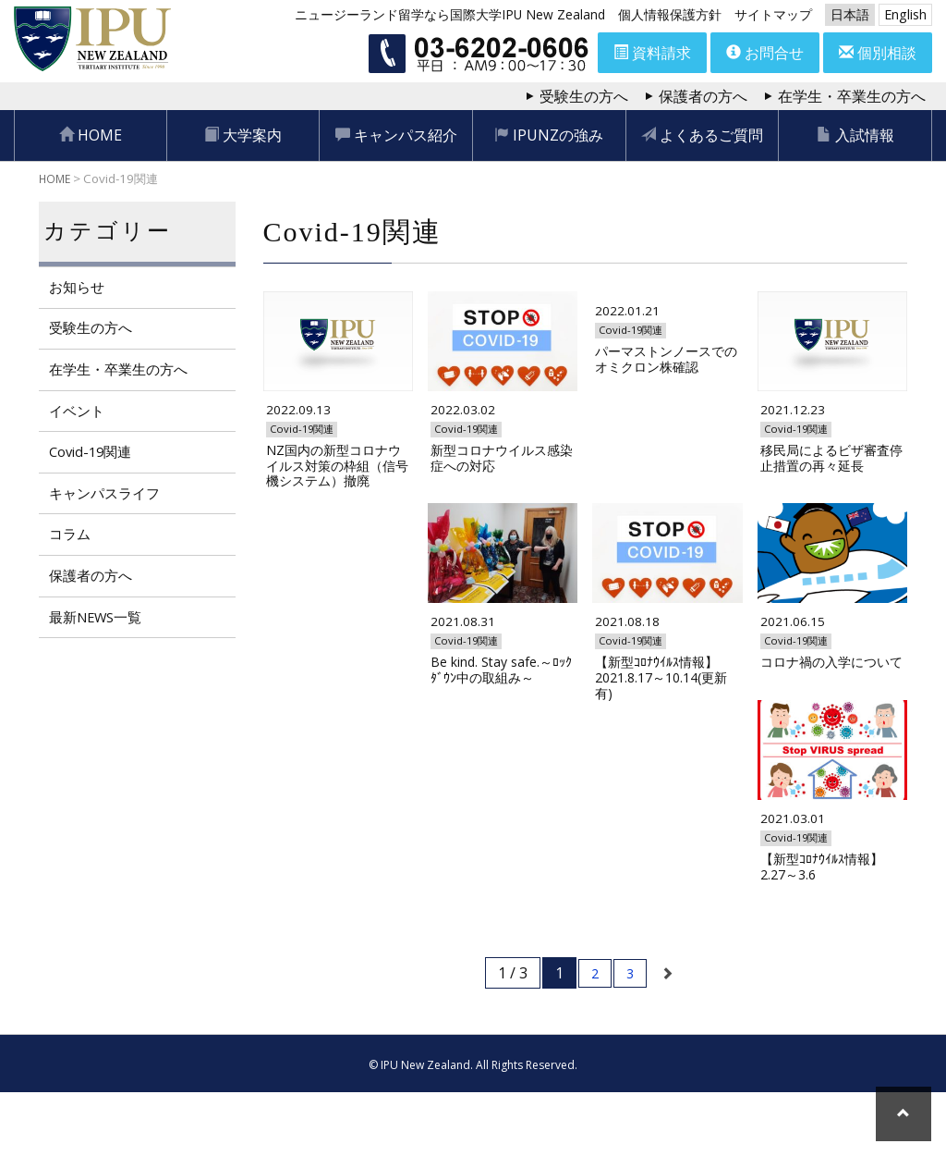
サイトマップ (773, 14)
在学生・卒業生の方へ (852, 96)
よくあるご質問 (702, 135)
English (905, 14)
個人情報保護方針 (670, 14)
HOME (90, 135)
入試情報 (855, 135)
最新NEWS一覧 (99, 620)
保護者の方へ (703, 96)
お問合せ (765, 53)
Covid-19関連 (93, 454)
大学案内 (243, 135)
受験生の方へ (584, 96)
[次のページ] (668, 1036)
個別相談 (877, 53)
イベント (77, 412)
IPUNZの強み (548, 135)
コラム (70, 537)
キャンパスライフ (107, 496)
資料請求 (652, 53)
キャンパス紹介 (396, 135)
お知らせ (77, 287)
